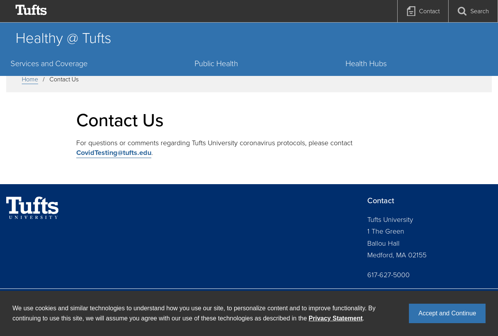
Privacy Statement (336, 318)
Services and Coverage (49, 63)
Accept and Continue (447, 313)
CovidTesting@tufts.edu (113, 153)
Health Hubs (366, 63)
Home (30, 79)
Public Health (216, 63)
